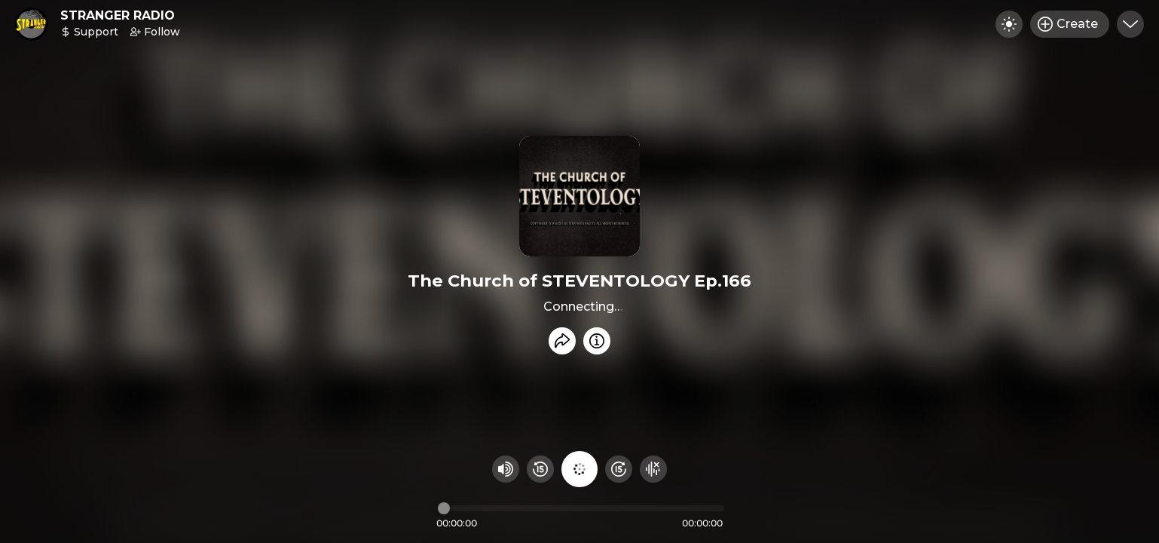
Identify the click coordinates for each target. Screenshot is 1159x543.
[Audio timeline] (581, 508)
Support (89, 31)
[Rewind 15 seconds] (540, 469)
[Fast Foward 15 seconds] (618, 469)
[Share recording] (562, 340)
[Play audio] (579, 469)
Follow (155, 31)
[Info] (596, 340)
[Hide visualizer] (653, 469)
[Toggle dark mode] (1009, 24)
